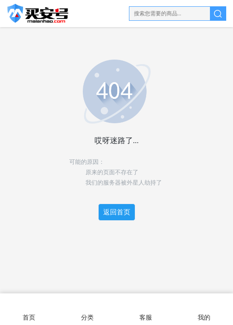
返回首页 (116, 212)
